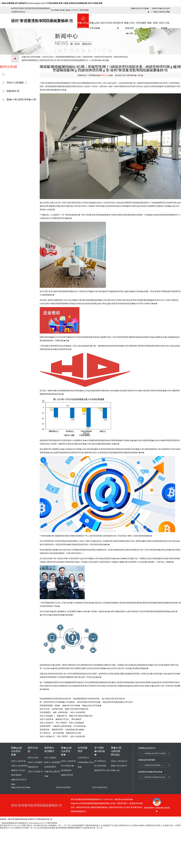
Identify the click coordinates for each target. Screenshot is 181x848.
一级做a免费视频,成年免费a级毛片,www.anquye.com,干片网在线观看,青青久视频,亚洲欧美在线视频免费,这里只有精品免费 (51, 3)
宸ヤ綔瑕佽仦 (45, 733)
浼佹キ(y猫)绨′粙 (46, 719)
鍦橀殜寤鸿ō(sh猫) (73, 733)
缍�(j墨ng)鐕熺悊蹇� (62, 726)
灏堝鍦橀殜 (76, 719)
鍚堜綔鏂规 (45, 729)
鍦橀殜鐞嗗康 (57, 729)
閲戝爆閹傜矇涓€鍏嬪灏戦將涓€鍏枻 (55, 699)
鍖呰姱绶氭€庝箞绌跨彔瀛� (88, 702)
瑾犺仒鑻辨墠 (62, 736)
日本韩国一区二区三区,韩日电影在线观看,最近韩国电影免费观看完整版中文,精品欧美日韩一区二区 (62, 828)
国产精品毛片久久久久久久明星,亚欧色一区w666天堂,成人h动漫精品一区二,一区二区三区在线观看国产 (42, 825)
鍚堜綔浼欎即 (45, 726)
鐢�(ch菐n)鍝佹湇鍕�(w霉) (129, 21)
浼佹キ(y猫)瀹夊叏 (47, 736)
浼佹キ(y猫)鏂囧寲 (164, 21)
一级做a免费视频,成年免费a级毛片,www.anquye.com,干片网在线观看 (28, 823)
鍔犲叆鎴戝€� (79, 726)
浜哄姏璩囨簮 (141, 21)
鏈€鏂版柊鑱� (14, 74)
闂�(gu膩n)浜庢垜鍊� (95, 21)
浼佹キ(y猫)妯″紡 (47, 723)
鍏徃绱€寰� (58, 733)
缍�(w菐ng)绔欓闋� (83, 21)
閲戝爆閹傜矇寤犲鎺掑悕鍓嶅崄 (86, 699)
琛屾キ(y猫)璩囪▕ (16, 82)
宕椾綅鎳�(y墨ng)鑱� (74, 729)
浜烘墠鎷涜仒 (84, 758)
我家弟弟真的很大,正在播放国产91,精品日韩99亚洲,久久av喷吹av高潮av (115, 825)
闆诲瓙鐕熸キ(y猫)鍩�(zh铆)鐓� (156, 808)
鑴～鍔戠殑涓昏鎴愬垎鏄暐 (113, 699)
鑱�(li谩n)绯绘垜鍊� (140, 8)
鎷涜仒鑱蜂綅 (61, 723)
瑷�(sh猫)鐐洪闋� (161, 12)
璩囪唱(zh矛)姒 (62, 719)
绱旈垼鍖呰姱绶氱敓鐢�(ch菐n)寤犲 (117, 702)
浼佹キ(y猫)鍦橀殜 (76, 723)
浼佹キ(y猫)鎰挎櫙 (77, 736)
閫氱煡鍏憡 (13, 91)
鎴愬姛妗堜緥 (118, 21)
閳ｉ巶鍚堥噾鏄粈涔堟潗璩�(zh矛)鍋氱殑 (57, 702)
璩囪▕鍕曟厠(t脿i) (152, 21)
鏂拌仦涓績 (106, 19)
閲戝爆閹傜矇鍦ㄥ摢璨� (50, 705)
